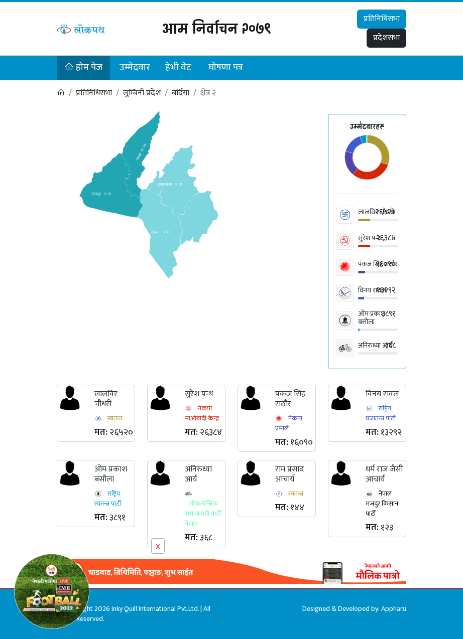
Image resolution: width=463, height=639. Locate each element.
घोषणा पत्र (225, 67)
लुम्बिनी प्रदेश (142, 93)
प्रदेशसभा (386, 38)
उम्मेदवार (135, 67)
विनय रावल (372, 290)
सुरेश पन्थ (370, 238)
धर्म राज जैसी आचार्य (384, 474)
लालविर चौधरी (106, 399)
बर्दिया (180, 93)
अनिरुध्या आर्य (375, 345)
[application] (367, 158)
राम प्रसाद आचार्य (289, 474)
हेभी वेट (178, 67)
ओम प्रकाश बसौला (371, 318)
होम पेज (83, 67)
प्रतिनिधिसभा (382, 19)
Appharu (393, 608)
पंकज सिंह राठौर (290, 399)
